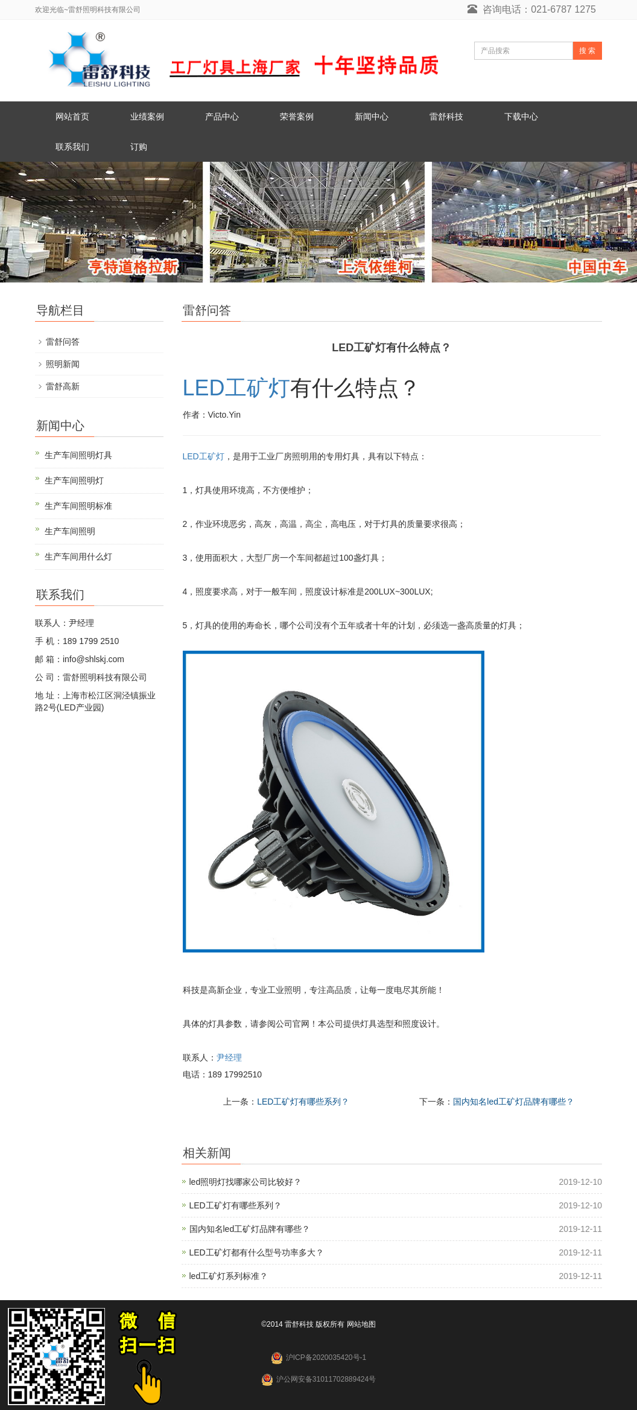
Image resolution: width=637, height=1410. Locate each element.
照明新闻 (63, 364)
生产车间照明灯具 (78, 455)
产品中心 (222, 116)
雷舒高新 (63, 386)
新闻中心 (371, 116)
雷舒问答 (63, 341)
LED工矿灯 (236, 387)
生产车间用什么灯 (78, 556)
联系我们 (72, 147)
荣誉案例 (297, 116)
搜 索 (587, 50)
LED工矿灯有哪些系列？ (303, 1101)
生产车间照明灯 (74, 480)
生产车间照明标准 (78, 506)
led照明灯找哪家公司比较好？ (245, 1182)
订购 (138, 147)
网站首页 (72, 116)
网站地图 (361, 1324)
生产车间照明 (70, 531)
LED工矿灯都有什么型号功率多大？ (256, 1252)
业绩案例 (147, 116)
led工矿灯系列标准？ (228, 1276)
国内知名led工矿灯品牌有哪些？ (513, 1101)
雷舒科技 (446, 116)
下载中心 (521, 116)
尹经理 (229, 1057)
